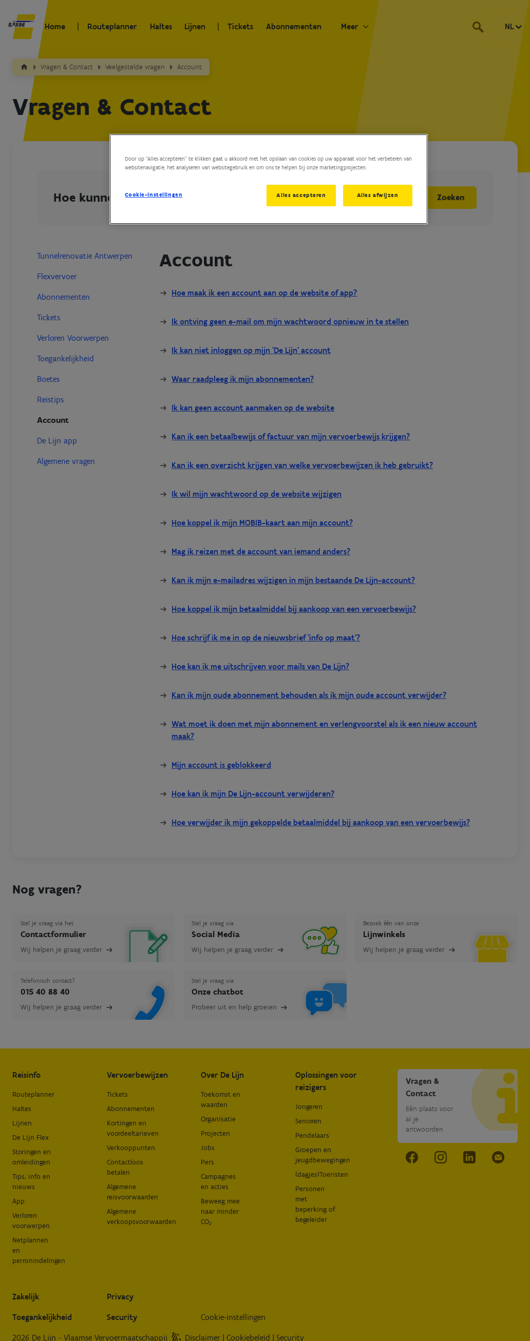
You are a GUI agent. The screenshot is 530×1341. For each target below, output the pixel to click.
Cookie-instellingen (153, 194)
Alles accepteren (301, 195)
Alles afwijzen (378, 195)
